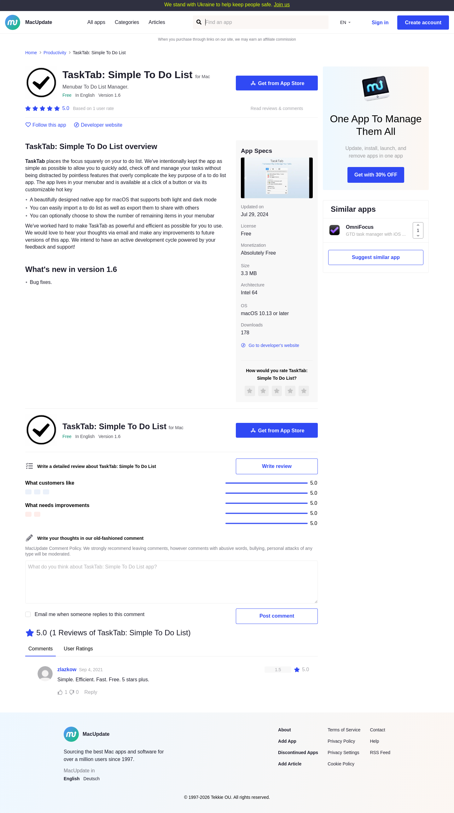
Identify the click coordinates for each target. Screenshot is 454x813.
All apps (96, 22)
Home (31, 52)
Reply (90, 692)
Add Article (289, 764)
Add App (287, 741)
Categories (127, 22)
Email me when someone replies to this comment (90, 614)
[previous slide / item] (245, 178)
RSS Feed (380, 752)
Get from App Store (277, 83)
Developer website (98, 125)
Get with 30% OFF (375, 174)
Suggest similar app (376, 257)
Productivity (55, 52)
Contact (377, 730)
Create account (423, 22)
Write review (277, 466)
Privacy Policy (341, 741)
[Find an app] (198, 22)
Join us (282, 4)
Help (374, 741)
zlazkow (66, 669)
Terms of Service (344, 730)
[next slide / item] (308, 178)
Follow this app (45, 125)
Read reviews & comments (277, 108)
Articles (156, 22)
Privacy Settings (343, 752)
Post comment (276, 616)
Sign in (380, 22)
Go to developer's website (270, 345)
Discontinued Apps (298, 752)
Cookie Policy (341, 764)
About (284, 730)
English (72, 778)
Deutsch (92, 778)
